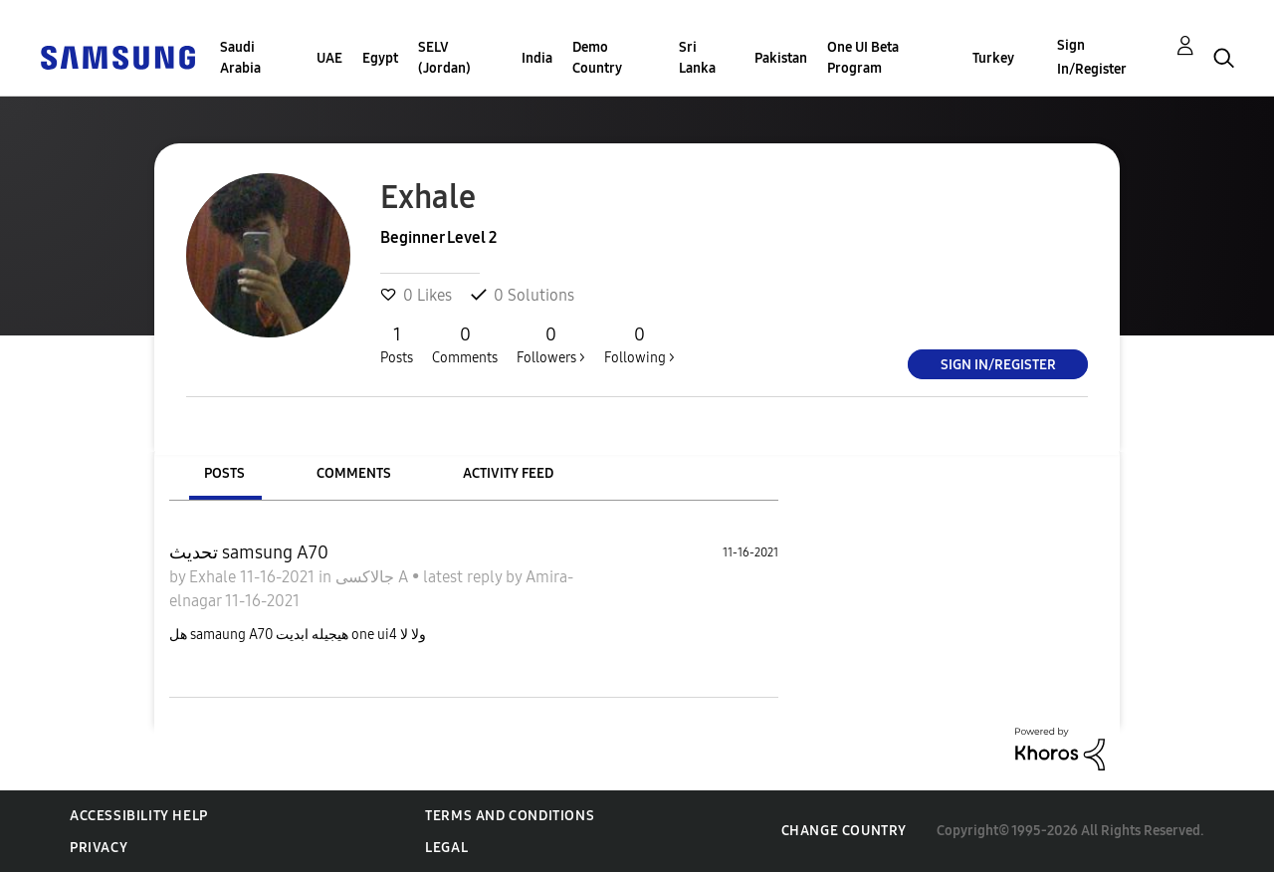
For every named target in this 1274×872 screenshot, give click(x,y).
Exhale (214, 576)
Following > (639, 344)
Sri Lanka (697, 58)
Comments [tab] (354, 473)
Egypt (380, 58)
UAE (329, 58)
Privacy (98, 847)
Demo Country (597, 58)
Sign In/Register (1092, 57)
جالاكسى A (373, 576)
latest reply (464, 576)
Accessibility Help (139, 815)
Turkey (993, 58)
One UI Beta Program (863, 58)
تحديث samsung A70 (248, 552)
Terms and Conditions (509, 815)
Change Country (844, 830)
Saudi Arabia (240, 58)
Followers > (551, 344)
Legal (446, 847)
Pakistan (780, 58)
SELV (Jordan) (444, 58)
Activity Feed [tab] (508, 473)
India (537, 58)
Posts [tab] (224, 473)
